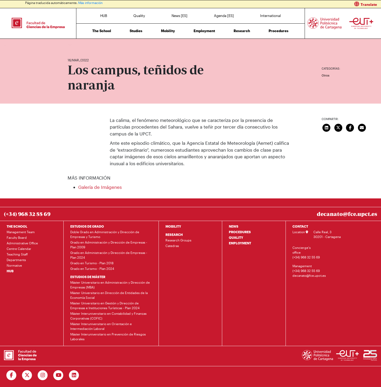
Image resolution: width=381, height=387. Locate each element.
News (82, 44)
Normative (14, 265)
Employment (204, 31)
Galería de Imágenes (100, 187)
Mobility (168, 31)
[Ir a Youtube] (58, 375)
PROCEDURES (240, 232)
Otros (325, 75)
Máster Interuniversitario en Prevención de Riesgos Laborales (108, 336)
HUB (103, 16)
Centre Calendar (19, 248)
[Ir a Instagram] (42, 375)
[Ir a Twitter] (27, 375)
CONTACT (300, 226)
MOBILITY (173, 226)
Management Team (21, 232)
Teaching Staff (17, 254)
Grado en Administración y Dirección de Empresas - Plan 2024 (108, 255)
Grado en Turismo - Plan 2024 (92, 268)
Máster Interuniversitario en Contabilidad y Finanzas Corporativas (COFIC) (108, 316)
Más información (90, 3)
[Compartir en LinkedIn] (327, 127)
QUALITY (236, 237)
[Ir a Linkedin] (74, 375)
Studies (136, 31)
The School (101, 31)
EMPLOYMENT (240, 243)
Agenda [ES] (224, 16)
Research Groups (178, 240)
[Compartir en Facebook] (350, 127)
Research (242, 31)
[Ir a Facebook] (11, 375)
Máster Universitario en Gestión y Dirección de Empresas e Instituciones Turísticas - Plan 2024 (104, 305)
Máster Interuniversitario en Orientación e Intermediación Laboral (101, 326)
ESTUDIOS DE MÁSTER (87, 277)
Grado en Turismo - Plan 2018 (91, 263)
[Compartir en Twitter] (338, 127)
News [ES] (179, 16)
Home (72, 44)
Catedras (172, 246)
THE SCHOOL (17, 226)
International (270, 16)
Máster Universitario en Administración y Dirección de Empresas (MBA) (110, 284)
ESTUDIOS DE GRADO (87, 226)
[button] (288, 4)
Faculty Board (17, 237)
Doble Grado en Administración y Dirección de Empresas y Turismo (104, 234)
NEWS (233, 226)
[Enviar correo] (362, 127)
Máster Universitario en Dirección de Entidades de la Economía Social (109, 295)
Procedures (278, 31)
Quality (139, 16)
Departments (16, 260)
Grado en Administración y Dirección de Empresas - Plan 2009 (108, 244)
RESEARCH (174, 234)
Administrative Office (22, 243)
